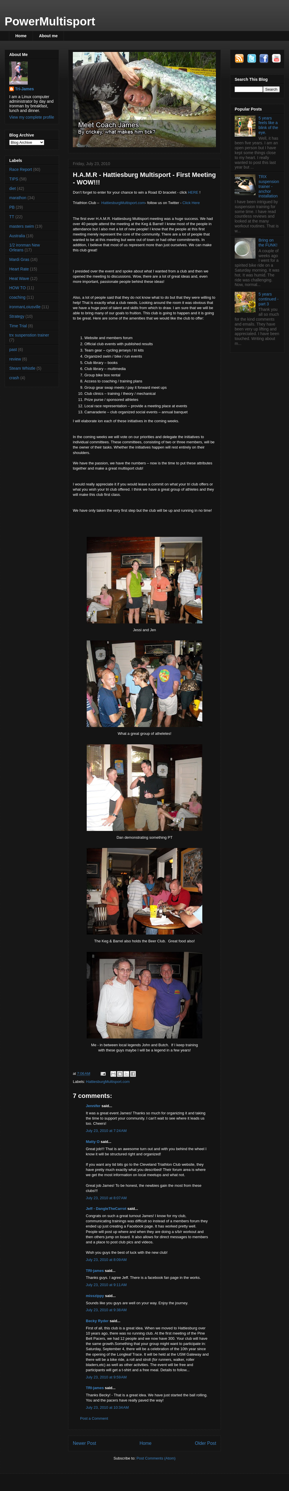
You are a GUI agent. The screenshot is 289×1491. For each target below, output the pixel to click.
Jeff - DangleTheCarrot (106, 1208)
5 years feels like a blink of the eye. (268, 125)
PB (12, 207)
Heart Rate (19, 269)
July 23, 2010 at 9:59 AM (106, 1377)
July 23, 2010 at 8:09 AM (106, 1260)
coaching (17, 297)
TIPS (13, 179)
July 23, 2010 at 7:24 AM (106, 1130)
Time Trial (18, 326)
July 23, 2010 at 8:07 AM (106, 1198)
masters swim (21, 226)
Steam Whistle (22, 368)
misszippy (95, 1296)
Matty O (93, 1141)
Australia (17, 235)
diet (12, 188)
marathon (17, 197)
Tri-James (24, 89)
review (15, 359)
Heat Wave (19, 278)
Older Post (205, 1443)
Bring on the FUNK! (268, 242)
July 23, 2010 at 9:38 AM (106, 1310)
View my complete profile (31, 117)
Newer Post (84, 1443)
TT (11, 216)
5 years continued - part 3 (269, 299)
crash (14, 377)
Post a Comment (94, 1418)
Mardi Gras (19, 259)
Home (21, 35)
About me (48, 35)
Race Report (20, 169)
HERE (193, 192)
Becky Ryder (97, 1321)
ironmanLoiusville (24, 306)
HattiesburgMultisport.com (123, 203)
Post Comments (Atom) (155, 1458)
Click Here (191, 203)
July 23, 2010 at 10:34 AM (107, 1407)
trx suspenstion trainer (29, 335)
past (13, 349)
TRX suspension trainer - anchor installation (269, 186)
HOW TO (17, 287)
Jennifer (93, 1106)
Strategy (16, 316)
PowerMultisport (50, 21)
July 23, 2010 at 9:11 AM (106, 1285)
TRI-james (95, 1270)
